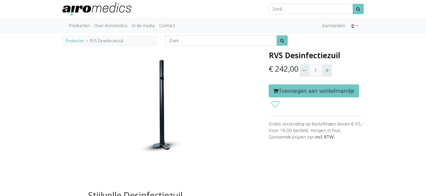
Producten (74, 41)
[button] (275, 104)
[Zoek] (358, 9)
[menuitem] (79, 25)
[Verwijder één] (304, 70)
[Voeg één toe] (327, 70)
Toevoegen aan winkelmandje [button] (314, 91)
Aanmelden (333, 25)
